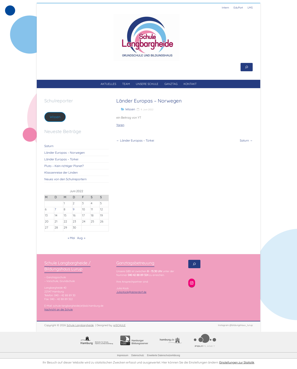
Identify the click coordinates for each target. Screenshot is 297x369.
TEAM (126, 84)
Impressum (122, 355)
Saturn (246, 140)
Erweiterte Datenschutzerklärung (163, 355)
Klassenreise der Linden (61, 172)
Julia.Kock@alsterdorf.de (131, 292)
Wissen (130, 109)
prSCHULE (119, 325)
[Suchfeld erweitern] (247, 67)
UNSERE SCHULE (147, 84)
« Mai (71, 238)
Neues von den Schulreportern (65, 179)
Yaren (120, 125)
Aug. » (81, 238)
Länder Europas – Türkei (135, 140)
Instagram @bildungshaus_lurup (235, 325)
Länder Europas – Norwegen (64, 152)
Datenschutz (137, 355)
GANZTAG (170, 84)
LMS (250, 7)
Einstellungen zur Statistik (236, 362)
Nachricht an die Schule (58, 309)
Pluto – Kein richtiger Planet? (64, 166)
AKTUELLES (108, 84)
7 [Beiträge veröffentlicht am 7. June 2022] (55, 209)
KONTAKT (190, 84)
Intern (225, 7)
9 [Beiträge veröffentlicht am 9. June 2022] (73, 209)
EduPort (238, 7)
